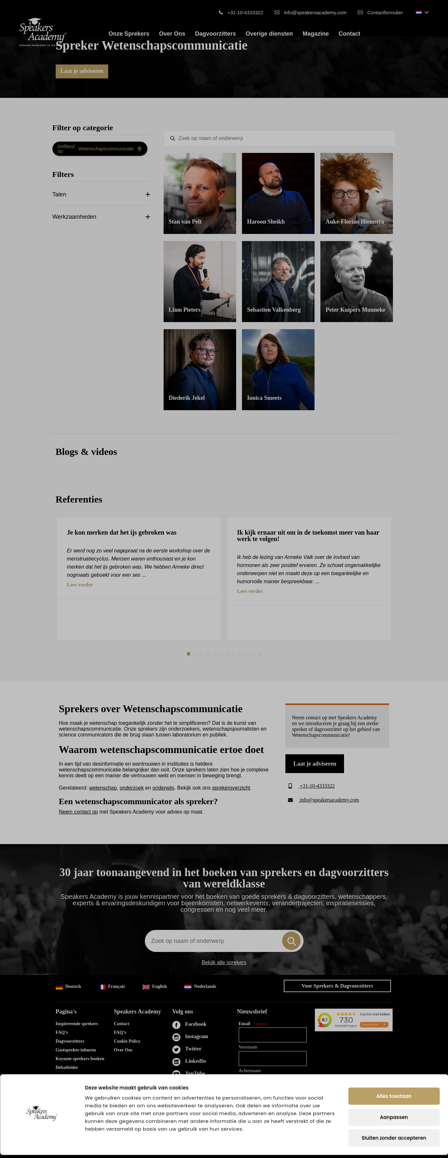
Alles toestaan (394, 1099)
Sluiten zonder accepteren (394, 1141)
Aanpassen (394, 1120)
